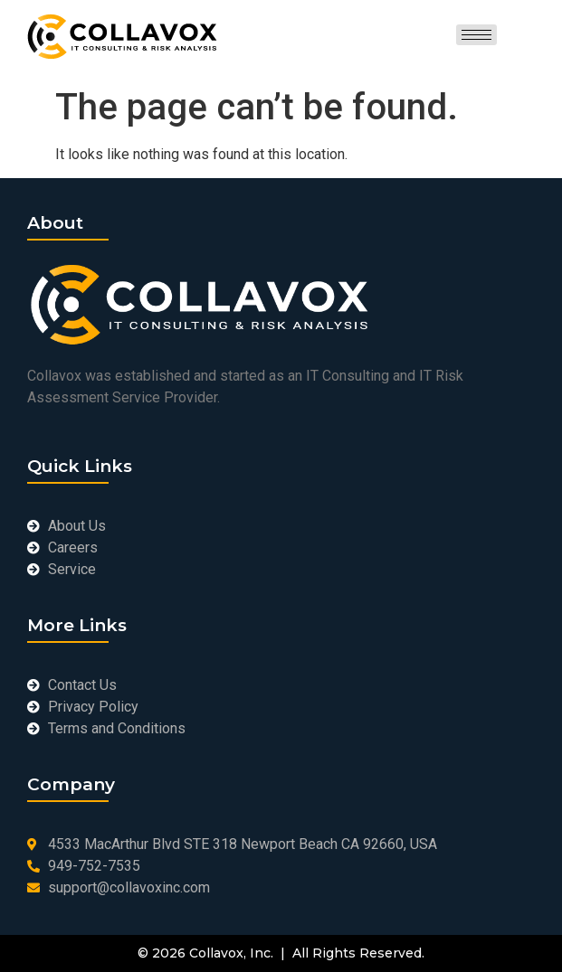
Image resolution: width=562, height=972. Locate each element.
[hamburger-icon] (476, 34)
